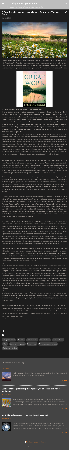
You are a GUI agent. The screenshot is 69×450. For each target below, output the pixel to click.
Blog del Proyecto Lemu (24, 3)
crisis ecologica (58, 340)
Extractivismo (32, 344)
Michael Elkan (39, 446)
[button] (66, 12)
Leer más (63, 380)
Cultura (5, 344)
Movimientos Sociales (10, 348)
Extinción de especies (17, 344)
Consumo (21, 340)
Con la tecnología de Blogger (34, 442)
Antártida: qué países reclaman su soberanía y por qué (25, 415)
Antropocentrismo (9, 340)
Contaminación (32, 340)
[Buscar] (66, 4)
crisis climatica (45, 340)
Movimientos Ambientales (48, 344)
